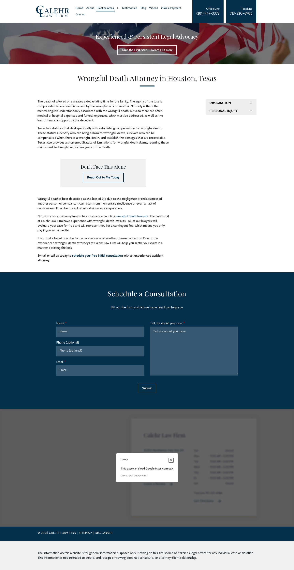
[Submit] (147, 388)
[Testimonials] (129, 8)
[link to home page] (52, 11)
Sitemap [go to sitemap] (85, 533)
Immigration (220, 103)
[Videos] (153, 8)
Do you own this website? (134, 475)
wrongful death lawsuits (132, 216)
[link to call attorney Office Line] (208, 11)
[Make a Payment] (171, 8)
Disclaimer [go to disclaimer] (103, 533)
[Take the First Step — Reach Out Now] (147, 50)
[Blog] (143, 8)
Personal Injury (223, 111)
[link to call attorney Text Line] (241, 11)
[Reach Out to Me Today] (103, 177)
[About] (90, 8)
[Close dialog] (171, 460)
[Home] (79, 8)
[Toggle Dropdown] (117, 8)
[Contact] (80, 14)
